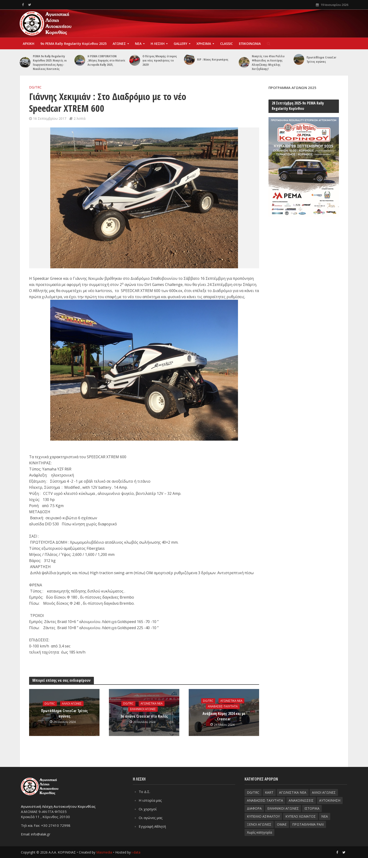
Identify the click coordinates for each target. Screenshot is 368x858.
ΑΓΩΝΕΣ (119, 43)
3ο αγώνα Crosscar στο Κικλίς (144, 716)
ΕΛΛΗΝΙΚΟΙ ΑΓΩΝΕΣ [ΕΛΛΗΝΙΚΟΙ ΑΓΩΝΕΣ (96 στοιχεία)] (283, 808)
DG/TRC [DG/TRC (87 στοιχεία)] (253, 792)
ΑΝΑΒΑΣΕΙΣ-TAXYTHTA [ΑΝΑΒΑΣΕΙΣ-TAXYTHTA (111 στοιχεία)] (265, 800)
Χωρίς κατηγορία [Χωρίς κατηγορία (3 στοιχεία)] (259, 832)
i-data (136, 852)
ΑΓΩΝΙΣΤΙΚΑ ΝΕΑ (152, 703)
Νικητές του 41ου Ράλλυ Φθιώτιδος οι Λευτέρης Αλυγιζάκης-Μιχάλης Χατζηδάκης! (268, 62)
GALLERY (180, 43)
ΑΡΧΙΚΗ (28, 43)
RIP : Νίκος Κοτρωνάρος (212, 59)
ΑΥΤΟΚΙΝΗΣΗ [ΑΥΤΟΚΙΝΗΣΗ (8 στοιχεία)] (329, 800)
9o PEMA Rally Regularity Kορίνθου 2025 (73, 43)
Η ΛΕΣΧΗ (158, 43)
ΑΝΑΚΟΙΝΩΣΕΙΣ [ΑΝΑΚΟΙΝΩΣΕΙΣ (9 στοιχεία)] (301, 800)
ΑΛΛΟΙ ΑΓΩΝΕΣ (72, 704)
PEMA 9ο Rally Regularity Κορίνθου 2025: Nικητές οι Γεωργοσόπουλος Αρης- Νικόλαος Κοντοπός (50, 62)
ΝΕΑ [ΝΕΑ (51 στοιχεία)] (324, 816)
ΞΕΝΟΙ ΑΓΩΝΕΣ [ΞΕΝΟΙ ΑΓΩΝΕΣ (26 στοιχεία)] (259, 824)
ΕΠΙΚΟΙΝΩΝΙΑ (250, 43)
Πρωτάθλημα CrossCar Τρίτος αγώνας (321, 59)
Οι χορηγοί (148, 809)
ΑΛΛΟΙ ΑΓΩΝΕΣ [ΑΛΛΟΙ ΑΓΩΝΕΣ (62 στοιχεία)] (324, 792)
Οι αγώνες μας (151, 817)
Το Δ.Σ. (144, 791)
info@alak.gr (40, 833)
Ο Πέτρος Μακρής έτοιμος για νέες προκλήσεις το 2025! (159, 60)
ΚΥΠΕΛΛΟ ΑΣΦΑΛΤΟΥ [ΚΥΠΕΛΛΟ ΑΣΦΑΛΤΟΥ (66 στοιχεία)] (263, 816)
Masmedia (104, 852)
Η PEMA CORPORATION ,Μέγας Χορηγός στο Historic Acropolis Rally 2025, (106, 60)
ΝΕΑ (138, 43)
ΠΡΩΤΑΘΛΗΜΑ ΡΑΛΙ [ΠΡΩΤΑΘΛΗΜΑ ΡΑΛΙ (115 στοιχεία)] (308, 824)
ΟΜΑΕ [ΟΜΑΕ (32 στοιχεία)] (282, 824)
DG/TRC (35, 87)
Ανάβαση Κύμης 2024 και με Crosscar (224, 716)
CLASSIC (226, 43)
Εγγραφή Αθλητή (152, 826)
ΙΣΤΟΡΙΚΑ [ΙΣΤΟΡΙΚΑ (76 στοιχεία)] (311, 808)
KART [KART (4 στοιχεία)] (269, 792)
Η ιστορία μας (150, 800)
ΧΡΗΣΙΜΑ (203, 43)
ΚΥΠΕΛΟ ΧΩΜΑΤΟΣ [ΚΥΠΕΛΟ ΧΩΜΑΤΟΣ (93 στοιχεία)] (300, 816)
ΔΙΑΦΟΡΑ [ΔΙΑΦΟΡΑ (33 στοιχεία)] (254, 808)
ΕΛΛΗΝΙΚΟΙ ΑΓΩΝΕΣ (143, 709)
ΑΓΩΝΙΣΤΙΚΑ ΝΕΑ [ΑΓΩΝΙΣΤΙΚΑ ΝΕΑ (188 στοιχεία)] (292, 792)
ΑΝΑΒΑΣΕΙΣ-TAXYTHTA (223, 706)
